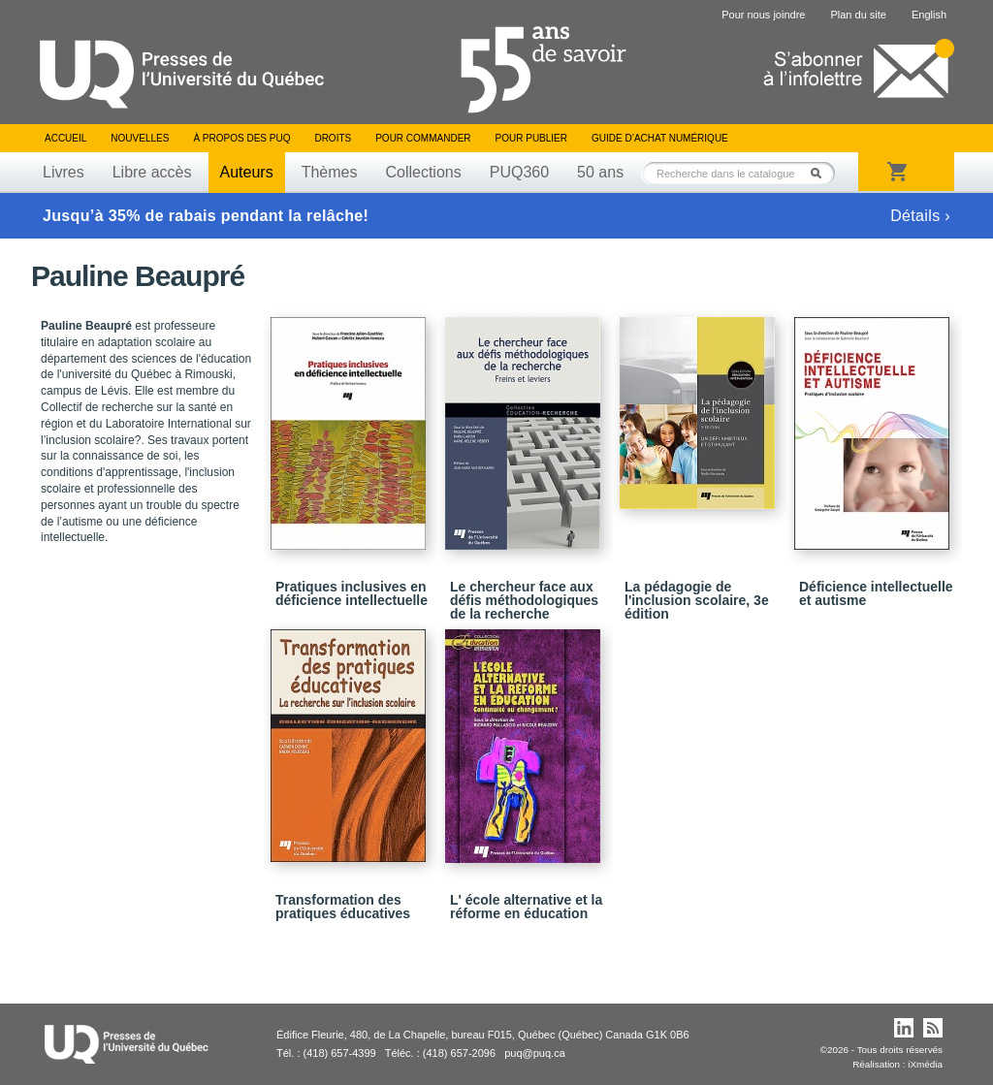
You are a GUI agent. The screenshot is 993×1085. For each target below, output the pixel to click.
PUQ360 (519, 172)
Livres (63, 172)
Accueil (65, 138)
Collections (423, 172)
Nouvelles (140, 138)
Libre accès (152, 172)
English (929, 14)
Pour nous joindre (763, 14)
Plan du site (857, 14)
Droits (332, 138)
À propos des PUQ (241, 138)
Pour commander (422, 138)
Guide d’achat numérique (660, 138)
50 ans (600, 172)
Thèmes (330, 172)
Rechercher (821, 173)
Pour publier (531, 138)
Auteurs (246, 172)
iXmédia (925, 1064)
